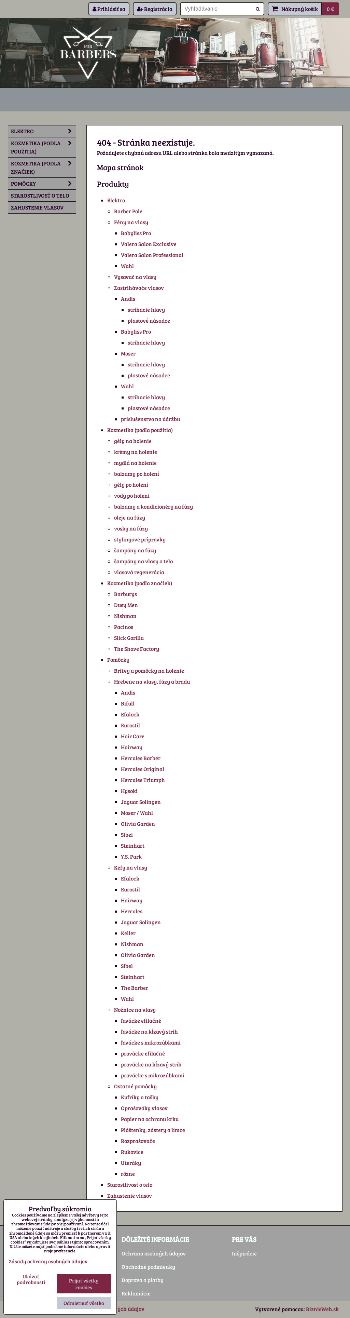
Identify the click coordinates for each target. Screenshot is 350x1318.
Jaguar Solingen (141, 801)
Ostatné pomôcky (135, 1086)
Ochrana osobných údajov (154, 1253)
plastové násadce (149, 320)
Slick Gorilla (129, 637)
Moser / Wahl (137, 812)
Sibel (127, 834)
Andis (128, 298)
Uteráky (131, 1162)
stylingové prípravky (140, 539)
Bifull (128, 703)
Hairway (131, 747)
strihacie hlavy (146, 309)
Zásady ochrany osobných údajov (48, 1261)
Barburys (125, 593)
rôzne (128, 1173)
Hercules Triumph (143, 779)
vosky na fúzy (131, 528)
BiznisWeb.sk (322, 1309)
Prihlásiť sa (109, 8)
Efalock (130, 714)
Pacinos (123, 626)
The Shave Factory (136, 648)
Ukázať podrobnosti (31, 1279)
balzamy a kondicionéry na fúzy (153, 506)
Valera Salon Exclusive (149, 243)
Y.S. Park (131, 856)
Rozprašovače (138, 1140)
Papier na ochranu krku (150, 1118)
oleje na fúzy (129, 517)
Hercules (131, 911)
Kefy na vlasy (130, 867)
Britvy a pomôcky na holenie (149, 670)
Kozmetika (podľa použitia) (140, 429)
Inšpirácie (244, 1253)
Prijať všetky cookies (84, 1284)
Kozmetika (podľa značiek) (139, 583)
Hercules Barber (140, 758)
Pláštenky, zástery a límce (153, 1129)
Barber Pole (128, 211)
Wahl (127, 265)
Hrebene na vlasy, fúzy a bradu (152, 681)
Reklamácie (136, 1293)
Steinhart (132, 845)
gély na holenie (133, 440)
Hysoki (129, 790)
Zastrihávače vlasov (139, 287)
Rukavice (132, 1151)
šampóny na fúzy (135, 550)
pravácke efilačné (143, 1053)
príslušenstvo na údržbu (150, 418)
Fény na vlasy (131, 222)
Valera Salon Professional (152, 254)
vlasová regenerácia (139, 572)
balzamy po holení (136, 473)
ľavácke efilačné (141, 1020)
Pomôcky (118, 659)
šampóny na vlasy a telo (143, 561)
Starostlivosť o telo (129, 1184)
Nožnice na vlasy (135, 1009)
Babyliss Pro (136, 233)
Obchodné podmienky (148, 1266)
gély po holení (131, 484)
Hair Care (132, 736)
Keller (128, 933)
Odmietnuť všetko (84, 1303)
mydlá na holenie (135, 462)
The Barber (134, 987)
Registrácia (154, 8)
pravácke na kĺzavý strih (151, 1064)
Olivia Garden (138, 823)
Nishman (125, 615)
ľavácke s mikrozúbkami (151, 1042)
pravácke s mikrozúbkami (152, 1075)
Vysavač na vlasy (135, 276)
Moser (128, 353)
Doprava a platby (143, 1279)
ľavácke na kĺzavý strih (149, 1031)
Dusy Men (126, 604)
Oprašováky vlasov (144, 1108)
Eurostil (130, 725)
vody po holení (132, 495)
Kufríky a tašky (139, 1097)
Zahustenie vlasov (129, 1195)
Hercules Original (142, 768)
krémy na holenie (135, 451)
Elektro (116, 200)
